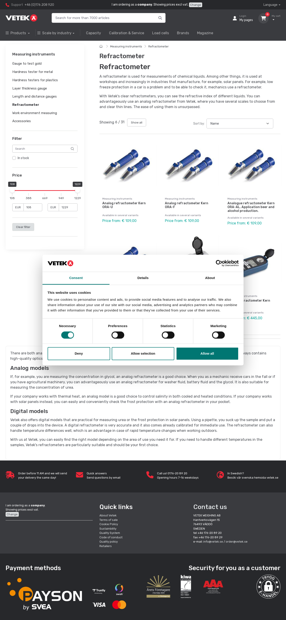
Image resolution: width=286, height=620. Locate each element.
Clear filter (23, 227)
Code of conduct (110, 537)
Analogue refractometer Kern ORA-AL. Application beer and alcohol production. (251, 207)
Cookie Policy (108, 524)
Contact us (210, 507)
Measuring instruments (126, 46)
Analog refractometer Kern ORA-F (186, 205)
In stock (23, 158)
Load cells (160, 33)
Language (270, 5)
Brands (183, 33)
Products (16, 33)
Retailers (105, 546)
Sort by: (199, 124)
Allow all (207, 354)
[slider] (12, 190)
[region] (45, 158)
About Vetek (108, 515)
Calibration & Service (126, 33)
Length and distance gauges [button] (34, 97)
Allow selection (143, 354)
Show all (136, 122)
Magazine (205, 33)
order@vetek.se (237, 541)
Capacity (93, 33)
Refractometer (158, 46)
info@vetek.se (213, 541)
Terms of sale (108, 520)
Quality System (109, 533)
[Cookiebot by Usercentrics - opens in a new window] (219, 263)
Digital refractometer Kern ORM (248, 302)
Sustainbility (108, 528)
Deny (79, 354)
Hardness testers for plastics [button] (35, 80)
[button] (268, 587)
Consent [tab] (76, 278)
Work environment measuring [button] (34, 113)
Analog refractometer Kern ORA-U (124, 205)
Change (195, 4)
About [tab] (210, 278)
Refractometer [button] (25, 105)
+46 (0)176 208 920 (39, 5)
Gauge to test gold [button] (27, 64)
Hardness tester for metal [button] (32, 72)
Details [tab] (143, 278)
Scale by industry (54, 33)
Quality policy (108, 541)
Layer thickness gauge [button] (29, 88)
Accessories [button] (21, 121)
